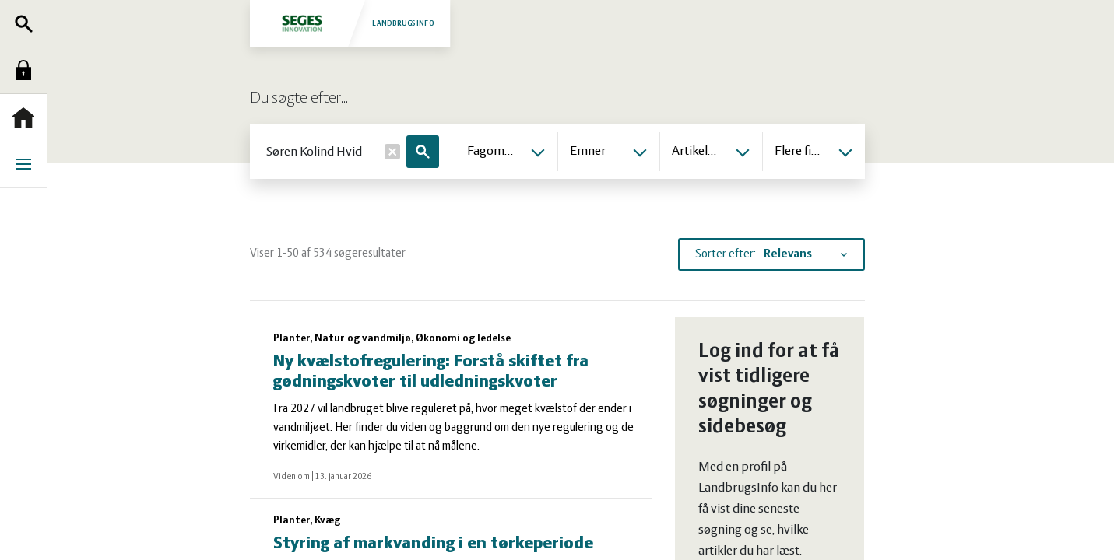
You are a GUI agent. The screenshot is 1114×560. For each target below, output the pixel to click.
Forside (27, 117)
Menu (27, 164)
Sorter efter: (725, 254)
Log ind (27, 70)
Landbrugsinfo (349, 23)
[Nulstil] (392, 151)
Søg (27, 23)
